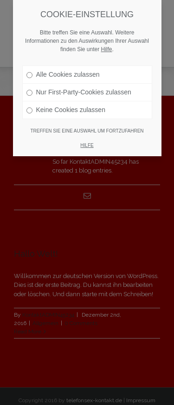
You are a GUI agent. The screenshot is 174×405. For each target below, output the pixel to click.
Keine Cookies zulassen (65, 109)
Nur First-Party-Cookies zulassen (78, 92)
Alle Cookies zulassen (63, 74)
